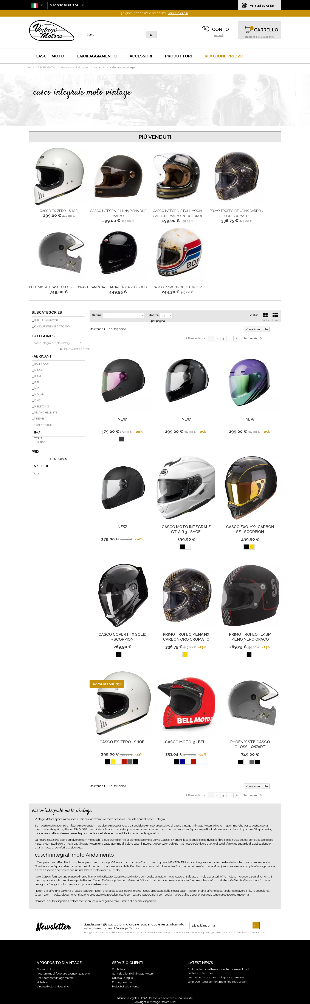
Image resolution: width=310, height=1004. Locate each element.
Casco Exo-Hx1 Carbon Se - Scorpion (250, 529)
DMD (37, 400)
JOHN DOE (41, 364)
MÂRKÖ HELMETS (45, 412)
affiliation (42, 982)
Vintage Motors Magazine (53, 986)
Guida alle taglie (122, 977)
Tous (38, 438)
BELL (37, 382)
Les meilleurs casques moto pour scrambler (216, 977)
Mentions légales (128, 998)
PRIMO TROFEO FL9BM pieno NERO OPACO (250, 637)
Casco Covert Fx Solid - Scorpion (122, 637)
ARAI (37, 376)
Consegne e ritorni (123, 982)
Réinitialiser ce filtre (76, 349)
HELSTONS (41, 406)
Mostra (154, 315)
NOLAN (39, 394)
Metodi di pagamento (125, 986)
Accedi (218, 35)
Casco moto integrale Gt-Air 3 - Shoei (186, 529)
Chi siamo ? (44, 969)
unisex (39, 442)
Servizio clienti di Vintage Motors (132, 973)
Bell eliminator (46, 320)
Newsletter (53, 927)
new (122, 419)
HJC (36, 388)
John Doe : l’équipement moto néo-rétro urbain (217, 981)
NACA (38, 370)
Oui (36, 473)
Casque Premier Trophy (52, 326)
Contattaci (118, 969)
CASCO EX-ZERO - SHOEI (59, 211)
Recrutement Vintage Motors (55, 977)
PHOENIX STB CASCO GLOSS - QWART (58, 287)
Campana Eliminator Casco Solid (118, 287)
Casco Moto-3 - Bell (186, 742)
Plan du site (185, 998)
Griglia (265, 317)
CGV (144, 998)
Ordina (97, 315)
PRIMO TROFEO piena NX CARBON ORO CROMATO (186, 637)
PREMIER (40, 418)
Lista (275, 317)
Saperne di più (178, 13)
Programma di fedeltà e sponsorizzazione (63, 973)
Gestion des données (162, 998)
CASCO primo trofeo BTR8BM (177, 287)
